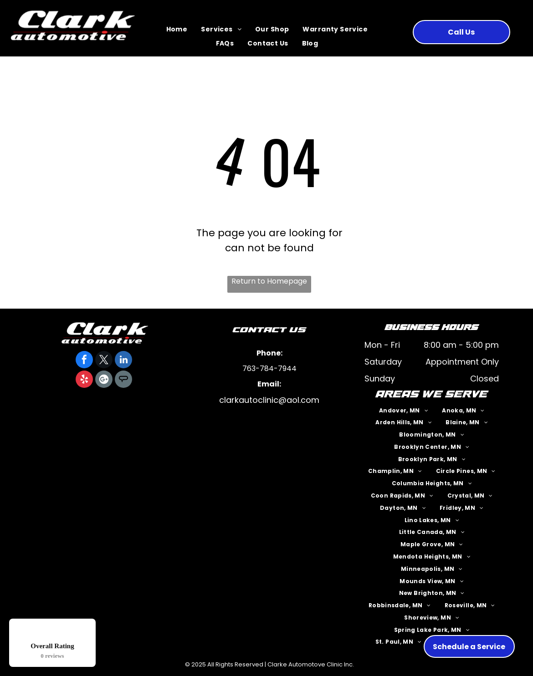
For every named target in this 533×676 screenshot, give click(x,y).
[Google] (104, 380)
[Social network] (123, 380)
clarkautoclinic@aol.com (269, 400)
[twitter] (104, 361)
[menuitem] (177, 30)
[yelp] (84, 380)
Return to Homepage (269, 281)
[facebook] (84, 361)
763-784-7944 (269, 368)
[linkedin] (123, 361)
